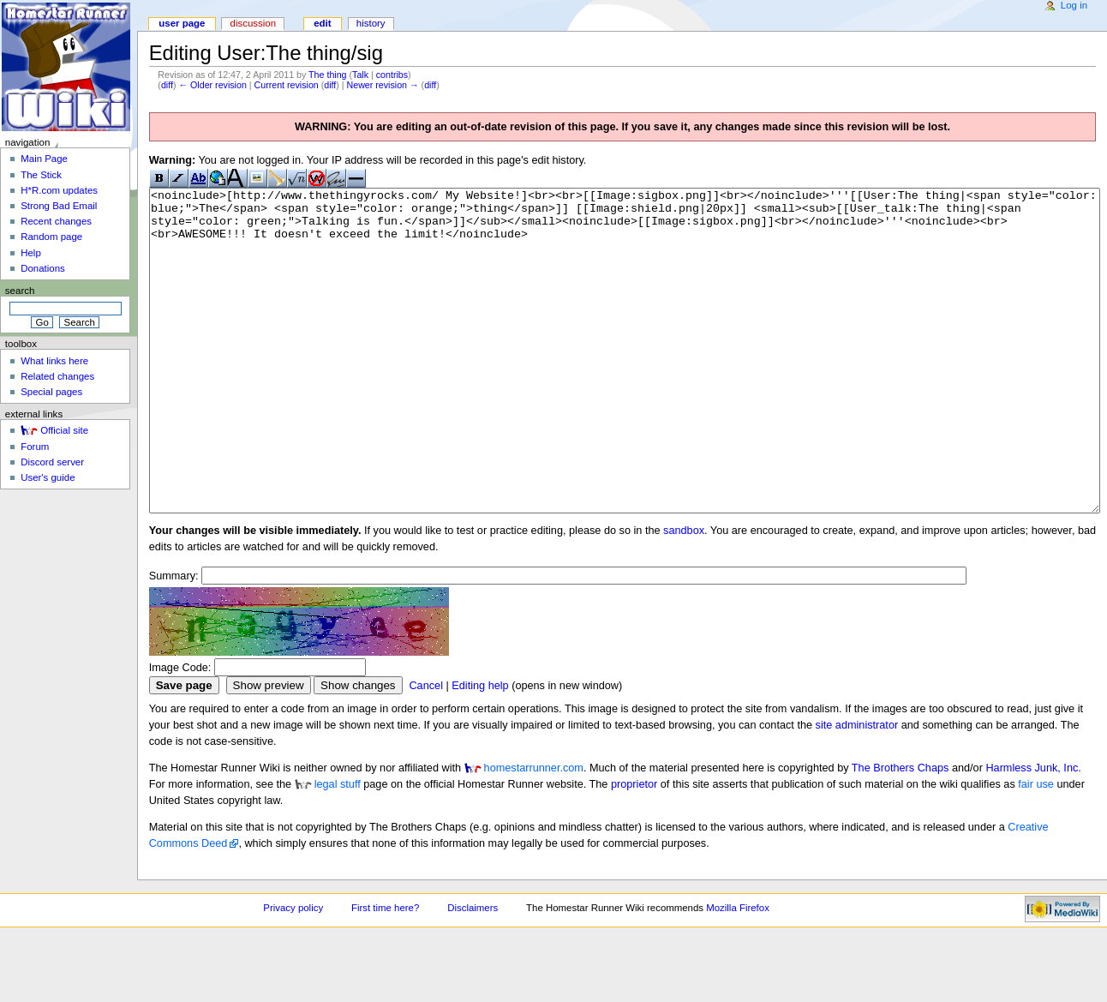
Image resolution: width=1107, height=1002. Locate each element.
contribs (392, 74)
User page (182, 23)
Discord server (52, 462)
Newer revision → (383, 85)
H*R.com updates (59, 190)
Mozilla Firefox (737, 972)
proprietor (634, 849)
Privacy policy (293, 972)
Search (20, 290)
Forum (35, 446)
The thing (327, 74)
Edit (322, 23)
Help (31, 253)
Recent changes (56, 221)
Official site (64, 430)
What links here (54, 361)
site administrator (857, 789)
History (371, 23)
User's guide (48, 477)
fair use (1036, 849)
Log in (1074, 5)
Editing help (480, 750)
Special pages (51, 392)
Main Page (44, 158)
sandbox (683, 595)
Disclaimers (472, 972)
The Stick (41, 175)
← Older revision (212, 85)
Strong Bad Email (59, 206)
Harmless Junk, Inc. (1032, 832)
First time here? (385, 972)
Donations (43, 268)
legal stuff (337, 849)
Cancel (426, 750)
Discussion (253, 23)
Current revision (286, 85)
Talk (360, 74)
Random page (51, 236)
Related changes (57, 376)
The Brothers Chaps (900, 832)
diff (167, 85)
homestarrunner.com (533, 832)
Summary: (174, 640)
